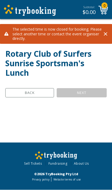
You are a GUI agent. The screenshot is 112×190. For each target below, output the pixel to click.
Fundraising (58, 163)
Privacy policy (41, 179)
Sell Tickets (33, 163)
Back (30, 92)
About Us (81, 163)
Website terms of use (67, 179)
